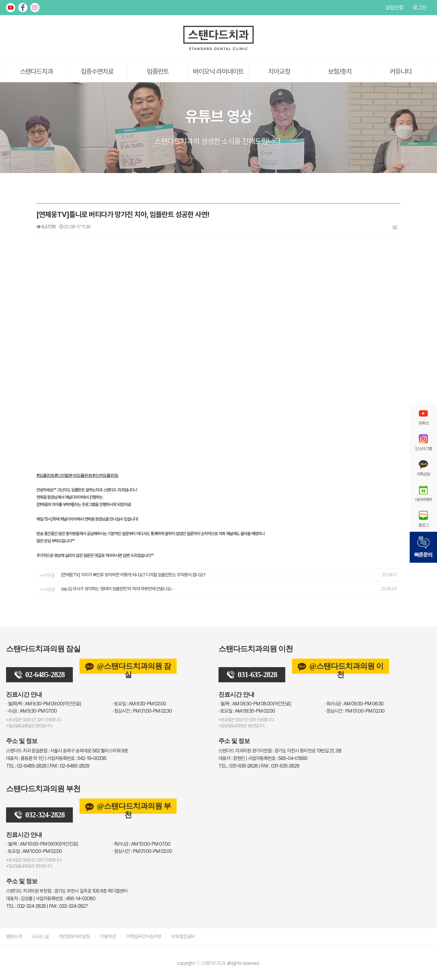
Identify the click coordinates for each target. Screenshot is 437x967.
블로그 (423, 519)
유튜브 (10, 7)
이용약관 (108, 936)
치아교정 (279, 71)
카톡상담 (423, 468)
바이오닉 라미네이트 (218, 71)
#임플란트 (45, 475)
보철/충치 (340, 71)
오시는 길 (40, 936)
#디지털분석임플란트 (74, 475)
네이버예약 (423, 493)
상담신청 (394, 7)
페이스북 (22, 7)
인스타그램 (34, 7)
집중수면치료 (97, 71)
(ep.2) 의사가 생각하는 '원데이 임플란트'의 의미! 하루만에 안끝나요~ (117, 588)
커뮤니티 (401, 71)
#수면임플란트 (105, 475)
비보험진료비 (183, 936)
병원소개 (14, 936)
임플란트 (158, 71)
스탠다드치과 (36, 71)
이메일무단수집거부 (143, 936)
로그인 (419, 7)
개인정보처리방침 (74, 936)
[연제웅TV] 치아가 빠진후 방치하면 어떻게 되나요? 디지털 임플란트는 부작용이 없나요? (133, 574)
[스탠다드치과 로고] (218, 49)
